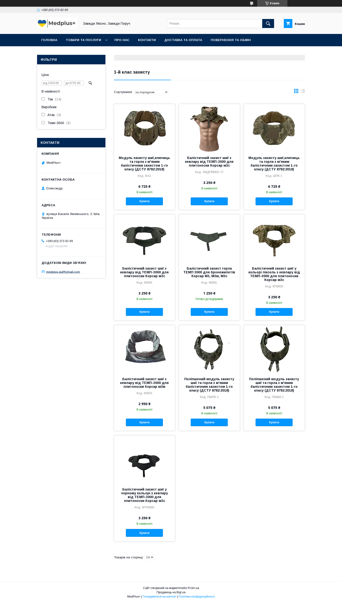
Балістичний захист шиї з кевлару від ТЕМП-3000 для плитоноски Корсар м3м (144, 382)
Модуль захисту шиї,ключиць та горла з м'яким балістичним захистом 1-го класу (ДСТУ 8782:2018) (144, 163)
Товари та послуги (83, 40)
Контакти (147, 40)
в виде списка (303, 92)
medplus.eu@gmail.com (63, 271)
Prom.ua (193, 588)
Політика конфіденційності (197, 596)
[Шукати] (268, 23)
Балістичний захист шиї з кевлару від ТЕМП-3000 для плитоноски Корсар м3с (209, 161)
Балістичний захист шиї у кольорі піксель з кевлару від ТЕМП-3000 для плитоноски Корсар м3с (274, 274)
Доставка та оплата (183, 40)
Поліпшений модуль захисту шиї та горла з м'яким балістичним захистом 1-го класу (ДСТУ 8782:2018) (209, 384)
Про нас (121, 40)
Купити (144, 201)
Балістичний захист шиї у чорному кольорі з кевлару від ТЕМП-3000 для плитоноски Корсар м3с (144, 495)
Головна (49, 40)
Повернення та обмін (231, 40)
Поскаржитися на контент (159, 596)
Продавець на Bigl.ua (171, 592)
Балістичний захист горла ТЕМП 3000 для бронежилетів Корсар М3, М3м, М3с (209, 272)
